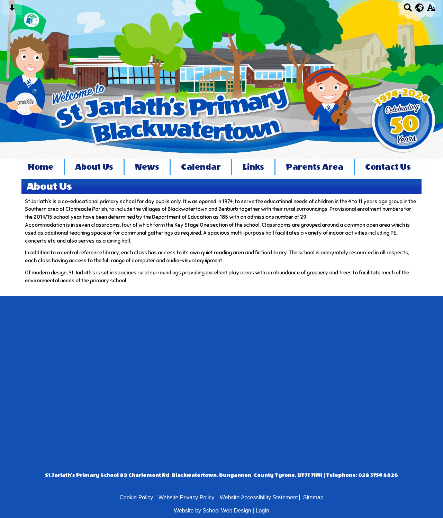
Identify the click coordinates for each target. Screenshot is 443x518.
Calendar (201, 167)
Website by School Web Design (212, 511)
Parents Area (314, 167)
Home (40, 167)
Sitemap (313, 497)
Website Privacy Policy (187, 497)
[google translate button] (420, 7)
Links (253, 167)
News (147, 167)
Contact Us (388, 167)
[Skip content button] (12, 10)
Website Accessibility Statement (259, 497)
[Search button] (408, 10)
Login (262, 511)
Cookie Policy (136, 497)
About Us (94, 167)
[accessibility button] (431, 10)
